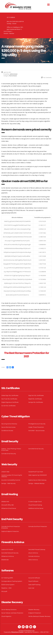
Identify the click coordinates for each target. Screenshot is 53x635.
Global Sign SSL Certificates (9, 395)
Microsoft (4, 591)
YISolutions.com (29, 631)
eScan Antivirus (33, 553)
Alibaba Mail (5, 501)
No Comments (46, 77)
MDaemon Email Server (8, 508)
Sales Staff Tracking (34, 584)
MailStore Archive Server (35, 508)
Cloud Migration (6, 616)
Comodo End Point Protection (37, 526)
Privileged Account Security (36, 423)
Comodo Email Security (8, 453)
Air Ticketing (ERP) (7, 578)
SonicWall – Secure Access (36, 430)
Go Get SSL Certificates (8, 405)
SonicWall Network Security (9, 553)
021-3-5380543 (11, 17)
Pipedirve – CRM (6, 588)
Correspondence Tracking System (11, 581)
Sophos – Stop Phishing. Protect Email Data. (11, 449)
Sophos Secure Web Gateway (37, 480)
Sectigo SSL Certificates (35, 402)
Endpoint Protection (34, 613)
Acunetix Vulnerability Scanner (10, 480)
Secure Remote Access (8, 427)
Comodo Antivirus (34, 556)
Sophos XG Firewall (7, 549)
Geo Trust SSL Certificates (9, 399)
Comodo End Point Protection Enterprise (10, 527)
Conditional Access (7, 430)
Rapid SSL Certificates (35, 399)
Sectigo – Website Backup (36, 483)
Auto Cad (31, 588)
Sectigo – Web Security (8, 483)
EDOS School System (7, 584)
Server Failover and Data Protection (12, 613)
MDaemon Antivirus (7, 556)
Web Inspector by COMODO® (37, 475)
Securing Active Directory (9, 423)
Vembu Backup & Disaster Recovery (39, 616)
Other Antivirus (33, 559)
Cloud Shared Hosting (35, 505)
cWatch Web (5, 471)
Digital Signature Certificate (9, 402)
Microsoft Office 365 (7, 505)
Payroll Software (33, 581)
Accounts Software (34, 578)
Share (3, 367)
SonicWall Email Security (36, 448)
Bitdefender (5, 559)
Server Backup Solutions (8, 609)
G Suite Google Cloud (35, 501)
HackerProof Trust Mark (35, 471)
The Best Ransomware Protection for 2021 (26, 354)
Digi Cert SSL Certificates (36, 395)
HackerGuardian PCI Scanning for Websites (11, 475)
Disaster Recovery (33, 609)
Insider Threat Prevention (36, 427)
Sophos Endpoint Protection (10, 531)
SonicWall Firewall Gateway (36, 549)
